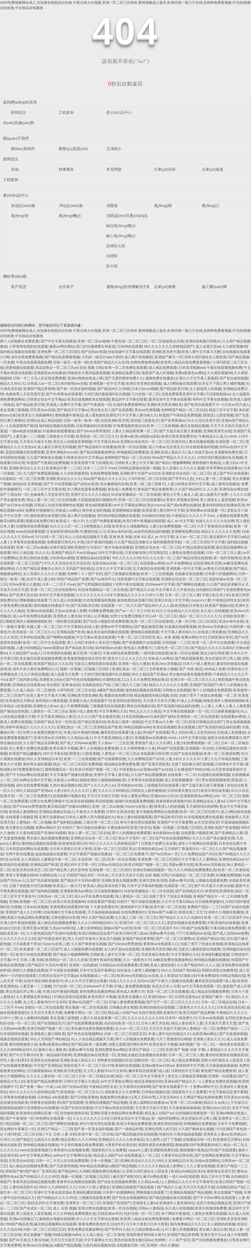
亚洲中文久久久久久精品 (90, 494)
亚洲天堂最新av (51, 817)
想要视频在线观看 (20, 368)
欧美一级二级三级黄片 (147, 484)
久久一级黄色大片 (137, 960)
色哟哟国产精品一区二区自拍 (184, 410)
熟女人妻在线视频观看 (134, 817)
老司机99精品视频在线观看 (118, 516)
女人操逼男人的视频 (205, 389)
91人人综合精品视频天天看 (86, 537)
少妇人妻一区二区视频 (212, 479)
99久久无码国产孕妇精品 (74, 568)
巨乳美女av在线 (42, 410)
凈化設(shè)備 (70, 205)
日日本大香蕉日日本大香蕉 (70, 849)
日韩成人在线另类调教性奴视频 (58, 505)
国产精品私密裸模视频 (62, 357)
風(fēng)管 (19, 215)
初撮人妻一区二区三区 (44, 627)
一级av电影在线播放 (25, 431)
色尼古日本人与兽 (166, 986)
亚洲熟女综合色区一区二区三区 (144, 442)
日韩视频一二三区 (176, 642)
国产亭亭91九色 (180, 479)
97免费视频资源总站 (129, 426)
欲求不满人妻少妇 (41, 579)
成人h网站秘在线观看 (180, 383)
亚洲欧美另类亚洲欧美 (164, 405)
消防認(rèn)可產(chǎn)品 (127, 215)
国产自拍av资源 (93, 352)
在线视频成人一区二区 (97, 976)
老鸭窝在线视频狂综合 (114, 1060)
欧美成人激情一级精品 (125, 722)
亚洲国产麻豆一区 (168, 357)
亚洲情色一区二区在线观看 (197, 717)
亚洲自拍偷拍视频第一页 (152, 870)
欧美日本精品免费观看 (33, 954)
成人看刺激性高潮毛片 (102, 415)
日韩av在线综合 (110, 865)
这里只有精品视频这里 (213, 1203)
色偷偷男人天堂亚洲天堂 (25, 394)
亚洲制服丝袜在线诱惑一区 (94, 1055)
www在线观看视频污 (32, 531)
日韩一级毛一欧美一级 (70, 362)
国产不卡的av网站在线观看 (27, 775)
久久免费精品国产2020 (145, 759)
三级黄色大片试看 (60, 436)
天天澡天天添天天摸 (127, 875)
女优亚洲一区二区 (92, 859)
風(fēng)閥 (162, 205)
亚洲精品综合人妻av (208, 801)
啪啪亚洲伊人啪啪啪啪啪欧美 (28, 621)
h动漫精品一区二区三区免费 (22, 479)
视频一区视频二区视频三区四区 (85, 669)
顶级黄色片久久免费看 (122, 1092)
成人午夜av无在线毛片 (166, 447)
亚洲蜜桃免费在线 (228, 452)
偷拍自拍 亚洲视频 (27, 484)
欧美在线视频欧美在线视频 (89, 399)
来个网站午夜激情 (175, 1213)
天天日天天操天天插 (102, 796)
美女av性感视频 (147, 410)
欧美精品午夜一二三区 (63, 468)
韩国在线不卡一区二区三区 (85, 1065)
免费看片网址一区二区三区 (85, 1013)
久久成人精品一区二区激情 (34, 690)
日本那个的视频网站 (220, 574)
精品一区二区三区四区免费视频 (77, 764)
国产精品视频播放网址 (97, 452)
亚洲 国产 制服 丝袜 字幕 (185, 1050)
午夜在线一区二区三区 (128, 341)
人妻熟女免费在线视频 (186, 553)
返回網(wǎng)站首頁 (20, 102)
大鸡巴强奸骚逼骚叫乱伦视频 (107, 394)
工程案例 (66, 112)
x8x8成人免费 (215, 669)
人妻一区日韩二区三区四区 (196, 621)
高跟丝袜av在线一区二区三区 (115, 563)
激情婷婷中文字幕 (134, 907)
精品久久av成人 (216, 1102)
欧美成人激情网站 (23, 812)
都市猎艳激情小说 (23, 1044)
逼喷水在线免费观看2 (224, 738)
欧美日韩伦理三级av (131, 933)
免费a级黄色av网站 (190, 373)
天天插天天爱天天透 (220, 1023)
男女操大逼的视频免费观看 (48, 838)
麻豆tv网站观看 (12, 521)
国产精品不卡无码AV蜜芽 (80, 880)
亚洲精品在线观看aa (29, 685)
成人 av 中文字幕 (180, 521)
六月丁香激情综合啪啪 (214, 526)
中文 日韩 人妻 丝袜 (28, 960)
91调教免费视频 (100, 611)
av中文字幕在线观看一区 (201, 986)
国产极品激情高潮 (148, 627)
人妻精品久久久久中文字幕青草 (188, 1182)
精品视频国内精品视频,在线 (155, 695)
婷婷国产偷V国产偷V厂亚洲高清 (31, 1171)
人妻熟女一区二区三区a (48, 711)
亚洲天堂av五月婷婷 (50, 738)
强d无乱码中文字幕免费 (45, 1203)
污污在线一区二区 (145, 394)
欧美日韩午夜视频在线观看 (144, 521)
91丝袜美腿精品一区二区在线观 (136, 494)
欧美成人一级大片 (70, 521)
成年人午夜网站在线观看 (197, 843)
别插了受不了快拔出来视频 (200, 695)
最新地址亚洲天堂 (221, 1171)
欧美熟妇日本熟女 (189, 605)
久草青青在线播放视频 (27, 542)
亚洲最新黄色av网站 (196, 796)
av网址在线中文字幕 (35, 780)
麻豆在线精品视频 (194, 426)
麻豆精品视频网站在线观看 (55, 1224)
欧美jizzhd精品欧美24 (188, 1171)
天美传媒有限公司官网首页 (146, 553)
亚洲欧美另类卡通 (166, 352)
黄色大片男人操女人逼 (180, 494)
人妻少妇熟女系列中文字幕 (188, 484)
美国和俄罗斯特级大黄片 (145, 1235)
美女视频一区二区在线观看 (86, 1007)
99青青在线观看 (42, 1102)
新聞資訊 (18, 112)
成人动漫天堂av (208, 346)
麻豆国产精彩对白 (127, 1176)
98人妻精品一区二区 (131, 896)
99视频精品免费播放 (132, 452)
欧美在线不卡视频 (63, 748)
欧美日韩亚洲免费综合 (179, 436)
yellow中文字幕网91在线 (72, 1155)
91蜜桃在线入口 (92, 531)
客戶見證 (18, 286)
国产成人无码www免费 (78, 743)
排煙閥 (111, 256)
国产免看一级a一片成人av (40, 1087)
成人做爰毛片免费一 (215, 494)
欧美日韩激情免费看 (211, 1208)
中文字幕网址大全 (113, 711)
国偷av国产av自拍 (158, 769)
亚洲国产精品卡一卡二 (210, 896)
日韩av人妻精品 (150, 1208)
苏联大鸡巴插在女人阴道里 (205, 357)
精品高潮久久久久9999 (78, 1139)
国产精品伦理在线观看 (194, 558)
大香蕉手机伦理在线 (120, 1145)
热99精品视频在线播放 (211, 960)
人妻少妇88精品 (28, 648)
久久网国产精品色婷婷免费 (201, 1097)
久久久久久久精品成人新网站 (161, 1166)
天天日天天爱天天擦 (46, 1013)
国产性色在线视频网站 (83, 680)
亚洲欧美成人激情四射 (157, 965)
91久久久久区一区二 (66, 526)
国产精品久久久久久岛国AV (212, 648)
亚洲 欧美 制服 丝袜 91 (127, 537)
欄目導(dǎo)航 (15, 276)
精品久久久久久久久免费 (220, 531)
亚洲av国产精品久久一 (182, 1081)
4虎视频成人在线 (97, 526)
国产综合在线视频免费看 (116, 1182)
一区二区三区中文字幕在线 (44, 489)
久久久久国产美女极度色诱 (99, 717)
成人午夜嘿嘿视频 (74, 706)
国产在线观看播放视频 (84, 1023)
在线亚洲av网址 (204, 1034)
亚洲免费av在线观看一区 (205, 510)
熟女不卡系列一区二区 (135, 838)
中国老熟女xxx (130, 769)
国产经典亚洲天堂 (51, 939)
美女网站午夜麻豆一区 (17, 1129)
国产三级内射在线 (23, 680)
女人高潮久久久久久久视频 (183, 468)
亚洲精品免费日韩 (125, 373)
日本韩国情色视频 (57, 653)
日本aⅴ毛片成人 (236, 405)
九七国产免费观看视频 (40, 473)
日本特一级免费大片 (181, 1018)
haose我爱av (53, 648)
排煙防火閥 (115, 246)
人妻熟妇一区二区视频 (33, 822)
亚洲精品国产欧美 (70, 632)
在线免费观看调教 (104, 473)
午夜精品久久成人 (213, 436)
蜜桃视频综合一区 (59, 769)
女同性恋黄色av (186, 997)
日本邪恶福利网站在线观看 (27, 849)
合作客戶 (66, 286)
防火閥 (111, 266)
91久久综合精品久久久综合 (177, 611)
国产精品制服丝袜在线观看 (136, 1134)
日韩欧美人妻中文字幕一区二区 (114, 954)
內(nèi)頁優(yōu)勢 (18, 123)
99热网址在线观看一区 (53, 1118)
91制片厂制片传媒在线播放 (111, 547)
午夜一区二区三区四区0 (135, 637)
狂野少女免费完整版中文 (129, 616)
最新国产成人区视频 (157, 373)
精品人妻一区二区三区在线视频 (51, 500)
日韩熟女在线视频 (176, 690)
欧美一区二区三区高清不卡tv (227, 917)
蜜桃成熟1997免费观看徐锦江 (198, 1145)
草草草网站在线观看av (223, 468)
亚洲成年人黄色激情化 (176, 1203)
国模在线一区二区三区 (151, 1060)
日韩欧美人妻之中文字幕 (134, 463)
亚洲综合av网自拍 (233, 489)
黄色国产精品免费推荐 (155, 489)
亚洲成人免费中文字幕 (63, 405)
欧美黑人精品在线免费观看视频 (186, 362)
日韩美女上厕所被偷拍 (147, 791)
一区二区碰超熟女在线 (165, 341)
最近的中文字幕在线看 (129, 399)
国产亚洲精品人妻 (229, 833)
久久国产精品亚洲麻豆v (132, 542)
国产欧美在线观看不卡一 (203, 405)
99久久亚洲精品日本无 (44, 759)
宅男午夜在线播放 (129, 584)
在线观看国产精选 (23, 426)
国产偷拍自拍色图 (14, 711)
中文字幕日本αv (106, 442)
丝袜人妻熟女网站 (134, 796)
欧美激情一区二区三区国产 (41, 949)
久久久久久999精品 (113, 791)
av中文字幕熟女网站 (129, 505)
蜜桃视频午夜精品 (69, 415)
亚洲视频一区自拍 (199, 748)
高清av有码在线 (119, 531)
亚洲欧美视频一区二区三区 (30, 902)
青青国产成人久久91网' (153, 743)
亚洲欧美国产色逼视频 (221, 828)
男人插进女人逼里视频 (217, 500)
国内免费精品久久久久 (187, 1224)
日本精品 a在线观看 (15, 706)
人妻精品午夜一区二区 (58, 859)
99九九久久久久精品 (145, 711)
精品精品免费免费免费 (121, 764)
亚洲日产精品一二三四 (146, 1050)
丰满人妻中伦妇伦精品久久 (169, 1034)
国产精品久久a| (141, 590)
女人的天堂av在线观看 (122, 949)
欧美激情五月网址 (20, 701)
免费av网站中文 (193, 637)
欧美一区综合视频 (132, 447)
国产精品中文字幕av (73, 410)
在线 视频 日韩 (91, 368)
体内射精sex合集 (73, 383)
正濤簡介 (113, 149)
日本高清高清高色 (231, 1007)
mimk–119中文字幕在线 (187, 738)
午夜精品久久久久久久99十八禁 (138, 595)
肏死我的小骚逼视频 (51, 701)
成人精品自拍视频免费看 (56, 923)
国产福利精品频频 (67, 822)
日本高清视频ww (192, 368)
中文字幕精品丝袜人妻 (81, 627)
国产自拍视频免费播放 (209, 1240)
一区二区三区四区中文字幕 (204, 542)
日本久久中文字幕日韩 (113, 568)
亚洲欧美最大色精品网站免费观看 (116, 1113)
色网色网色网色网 (145, 362)
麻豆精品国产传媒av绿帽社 (68, 806)
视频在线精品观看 (14, 1039)
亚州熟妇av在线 (129, 785)
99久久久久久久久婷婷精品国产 (169, 346)
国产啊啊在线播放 (190, 584)
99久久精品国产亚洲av (149, 674)
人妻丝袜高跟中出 (23, 1187)
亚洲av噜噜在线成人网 (85, 378)
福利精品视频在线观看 (17, 352)
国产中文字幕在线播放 (58, 341)
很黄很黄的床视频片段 (173, 801)
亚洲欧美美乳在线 (217, 431)
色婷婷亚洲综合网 (64, 531)
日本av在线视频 (35, 907)
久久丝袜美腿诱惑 (74, 473)
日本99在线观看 (129, 346)
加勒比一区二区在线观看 (44, 1007)
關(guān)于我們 (16, 138)
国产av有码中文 (102, 579)
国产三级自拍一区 (14, 494)
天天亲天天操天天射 (35, 442)
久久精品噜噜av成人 (147, 1229)
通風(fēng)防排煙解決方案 (128, 286)
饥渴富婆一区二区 (229, 442)
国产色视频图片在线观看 (141, 642)
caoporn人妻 (201, 600)
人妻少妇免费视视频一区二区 (172, 526)
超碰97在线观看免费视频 (134, 801)
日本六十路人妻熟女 (198, 664)
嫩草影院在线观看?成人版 (121, 732)
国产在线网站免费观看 (212, 1155)
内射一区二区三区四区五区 (125, 1034)
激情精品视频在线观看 (143, 690)
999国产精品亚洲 (19, 1224)
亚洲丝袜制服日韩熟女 (202, 341)
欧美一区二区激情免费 (221, 754)
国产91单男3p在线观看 (64, 394)
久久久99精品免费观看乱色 (194, 870)
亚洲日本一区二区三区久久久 (193, 680)
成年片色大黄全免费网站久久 (35, 669)
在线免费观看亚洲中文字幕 (182, 394)
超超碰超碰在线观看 (51, 854)
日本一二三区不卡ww (99, 468)
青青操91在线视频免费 (71, 1150)
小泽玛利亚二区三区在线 (147, 479)
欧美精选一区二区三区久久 (97, 436)
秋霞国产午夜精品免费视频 (180, 415)
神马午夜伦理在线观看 (137, 822)
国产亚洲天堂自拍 (23, 595)
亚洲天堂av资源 (35, 928)
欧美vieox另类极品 (213, 627)
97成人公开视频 (95, 616)
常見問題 (113, 169)
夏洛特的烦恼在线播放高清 (223, 505)
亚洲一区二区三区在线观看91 (141, 500)
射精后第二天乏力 (192, 912)
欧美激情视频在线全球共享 (85, 658)
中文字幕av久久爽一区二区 (166, 722)
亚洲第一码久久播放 (134, 664)
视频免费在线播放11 (161, 378)
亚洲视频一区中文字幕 (106, 383)
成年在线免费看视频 (26, 357)
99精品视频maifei (137, 727)
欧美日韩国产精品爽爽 (196, 1013)
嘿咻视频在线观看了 (35, 600)
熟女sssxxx (156, 505)
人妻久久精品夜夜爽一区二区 (134, 431)
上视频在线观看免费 (231, 516)
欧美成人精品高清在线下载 (104, 886)
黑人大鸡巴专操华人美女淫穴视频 (93, 642)
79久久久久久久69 (126, 558)
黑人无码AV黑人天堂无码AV (193, 732)
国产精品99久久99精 (113, 389)
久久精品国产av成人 (25, 653)
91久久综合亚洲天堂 (203, 420)
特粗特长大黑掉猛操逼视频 (89, 373)
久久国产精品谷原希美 (40, 743)
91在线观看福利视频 (201, 447)
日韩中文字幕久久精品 (81, 1081)
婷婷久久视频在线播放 (225, 912)
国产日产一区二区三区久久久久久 (172, 1002)
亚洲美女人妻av (215, 1134)
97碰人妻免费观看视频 (132, 986)
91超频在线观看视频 (180, 627)
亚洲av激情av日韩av (158, 1065)
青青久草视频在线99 (182, 500)
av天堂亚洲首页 (206, 822)
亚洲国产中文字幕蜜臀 (174, 822)
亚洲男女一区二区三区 (83, 1203)
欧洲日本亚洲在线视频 (143, 383)
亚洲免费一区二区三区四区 (58, 352)
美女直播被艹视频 (228, 1192)
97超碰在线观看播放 (59, 431)
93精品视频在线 (232, 976)
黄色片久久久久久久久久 (127, 658)
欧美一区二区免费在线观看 (126, 368)
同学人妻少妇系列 (14, 1060)
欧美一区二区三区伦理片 (199, 812)
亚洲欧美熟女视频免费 (119, 880)
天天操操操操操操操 (103, 912)
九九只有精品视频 (34, 674)
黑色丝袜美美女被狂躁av (133, 1240)
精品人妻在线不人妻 (187, 1023)
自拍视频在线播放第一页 (194, 1113)
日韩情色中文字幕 (229, 764)
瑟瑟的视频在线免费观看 (25, 452)
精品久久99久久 (12, 383)
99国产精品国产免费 (72, 579)
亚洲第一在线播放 (83, 965)
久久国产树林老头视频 (44, 457)
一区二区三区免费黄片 (33, 796)
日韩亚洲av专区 (220, 637)
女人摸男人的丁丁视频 (163, 1139)
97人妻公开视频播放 (181, 1229)
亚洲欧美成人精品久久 (167, 452)
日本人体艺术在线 (155, 1023)
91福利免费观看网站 (129, 405)
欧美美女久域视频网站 (35, 415)
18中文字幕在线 (110, 553)
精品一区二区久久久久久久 (200, 616)
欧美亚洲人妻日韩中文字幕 (163, 510)
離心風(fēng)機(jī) (121, 236)
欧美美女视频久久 (132, 997)
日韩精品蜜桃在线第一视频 (139, 468)
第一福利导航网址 (227, 558)
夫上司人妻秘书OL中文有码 (45, 1002)
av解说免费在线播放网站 (172, 960)
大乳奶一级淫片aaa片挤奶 (101, 357)
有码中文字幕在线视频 (210, 399)
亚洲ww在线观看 (40, 611)
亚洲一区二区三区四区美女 (115, 849)
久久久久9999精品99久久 (97, 923)
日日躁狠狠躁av (217, 394)
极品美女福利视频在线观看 (108, 632)
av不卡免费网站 (178, 563)
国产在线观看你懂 (111, 759)
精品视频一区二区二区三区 (27, 1124)
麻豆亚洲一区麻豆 (87, 653)
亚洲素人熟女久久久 (209, 1039)
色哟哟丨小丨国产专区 (84, 574)
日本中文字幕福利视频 (144, 886)
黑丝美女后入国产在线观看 (111, 410)
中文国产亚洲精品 (48, 1065)
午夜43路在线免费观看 (121, 653)
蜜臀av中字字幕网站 (117, 627)
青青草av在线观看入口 (161, 944)
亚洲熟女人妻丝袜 (67, 616)
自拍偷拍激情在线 (74, 1113)
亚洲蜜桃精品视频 (126, 510)
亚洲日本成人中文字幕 (171, 600)
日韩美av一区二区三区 (55, 896)
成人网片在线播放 (138, 357)
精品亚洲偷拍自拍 (148, 1081)
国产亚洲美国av (173, 420)
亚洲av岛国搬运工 (23, 1219)
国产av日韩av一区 (164, 854)
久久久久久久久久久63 (94, 595)
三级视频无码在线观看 (107, 706)
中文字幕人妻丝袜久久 (139, 415)
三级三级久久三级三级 (129, 685)
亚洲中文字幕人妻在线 (111, 775)
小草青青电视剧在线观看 (28, 346)
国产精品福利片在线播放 (97, 447)
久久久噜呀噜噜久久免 (137, 748)
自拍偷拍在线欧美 (156, 516)
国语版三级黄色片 (145, 420)
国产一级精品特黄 (129, 1129)
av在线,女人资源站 (24, 859)
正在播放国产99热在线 (192, 769)
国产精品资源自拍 (92, 722)
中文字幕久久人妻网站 (199, 859)
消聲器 (112, 205)
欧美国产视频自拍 (219, 605)
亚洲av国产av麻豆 (162, 912)
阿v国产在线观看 (156, 732)
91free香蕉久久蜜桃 (24, 584)
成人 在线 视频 (167, 637)
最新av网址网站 (61, 346)
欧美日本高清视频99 (69, 902)
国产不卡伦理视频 (57, 484)
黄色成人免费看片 (122, 489)
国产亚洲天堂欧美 (155, 764)
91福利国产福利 (162, 717)
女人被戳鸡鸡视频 (34, 1018)
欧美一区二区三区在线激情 (152, 621)
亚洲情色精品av (150, 849)
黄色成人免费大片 (130, 991)
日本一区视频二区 (104, 1161)
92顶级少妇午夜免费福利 (198, 976)
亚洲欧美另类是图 (67, 1071)
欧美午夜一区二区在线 (167, 907)
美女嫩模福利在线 (114, 484)
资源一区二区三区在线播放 (168, 991)
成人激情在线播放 (225, 484)
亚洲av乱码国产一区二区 (87, 1002)
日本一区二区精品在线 (218, 1002)
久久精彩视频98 (234, 346)
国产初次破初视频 (234, 378)
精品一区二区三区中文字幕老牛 (140, 1076)
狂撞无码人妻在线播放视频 (192, 442)
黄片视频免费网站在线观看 (157, 812)
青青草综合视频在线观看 (75, 1182)
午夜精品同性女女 (227, 600)
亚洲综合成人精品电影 (44, 420)
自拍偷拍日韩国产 (210, 590)
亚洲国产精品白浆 (210, 939)
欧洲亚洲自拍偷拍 (168, 1124)
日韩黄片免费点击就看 (158, 843)
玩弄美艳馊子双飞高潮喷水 (92, 463)
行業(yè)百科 (165, 169)
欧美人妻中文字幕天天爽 (201, 352)
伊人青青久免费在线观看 (28, 748)
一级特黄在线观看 (67, 621)
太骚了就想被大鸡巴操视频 (192, 764)
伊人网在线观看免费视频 (86, 489)
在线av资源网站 (207, 1161)
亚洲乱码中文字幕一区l (78, 865)
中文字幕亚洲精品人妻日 (56, 717)
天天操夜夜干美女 (27, 944)
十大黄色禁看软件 (104, 907)
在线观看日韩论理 (154, 754)
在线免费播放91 (133, 912)
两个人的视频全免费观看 (19, 341)
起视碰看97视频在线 (69, 796)
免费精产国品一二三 (203, 907)
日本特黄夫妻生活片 (183, 791)
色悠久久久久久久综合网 (215, 521)
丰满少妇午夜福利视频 (94, 542)
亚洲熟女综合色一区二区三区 (157, 547)
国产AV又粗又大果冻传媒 (214, 886)
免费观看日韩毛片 (61, 542)
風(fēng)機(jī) (70, 215)
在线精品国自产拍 (96, 685)
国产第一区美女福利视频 (75, 389)
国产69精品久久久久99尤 (39, 1176)
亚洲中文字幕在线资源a (52, 1192)
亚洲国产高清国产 (204, 685)
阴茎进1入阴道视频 (218, 415)
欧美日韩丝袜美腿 (34, 558)
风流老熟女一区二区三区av (56, 368)
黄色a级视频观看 (98, 505)
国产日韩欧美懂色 (84, 1097)
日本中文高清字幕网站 (97, 970)
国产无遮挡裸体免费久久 (124, 378)
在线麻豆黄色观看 (189, 574)
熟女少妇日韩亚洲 (214, 653)
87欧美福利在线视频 (223, 923)
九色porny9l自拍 (62, 928)
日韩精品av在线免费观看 (118, 965)
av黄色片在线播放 (217, 568)
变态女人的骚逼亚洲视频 (72, 442)
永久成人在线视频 (67, 600)
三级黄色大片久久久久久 (195, 1007)
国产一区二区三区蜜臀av (175, 939)
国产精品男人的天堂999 (68, 870)
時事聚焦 (66, 169)
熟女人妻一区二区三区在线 (89, 833)
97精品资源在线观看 (198, 547)
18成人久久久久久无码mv (128, 981)
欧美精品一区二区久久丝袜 (66, 960)
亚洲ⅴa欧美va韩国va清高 (139, 436)
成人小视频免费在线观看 (83, 949)
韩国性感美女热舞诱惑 (219, 970)
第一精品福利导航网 (55, 1055)
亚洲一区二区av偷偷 (93, 341)
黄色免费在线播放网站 (97, 991)
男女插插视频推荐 (216, 780)
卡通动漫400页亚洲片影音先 (129, 828)
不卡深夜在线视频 (63, 970)
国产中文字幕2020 (23, 1055)
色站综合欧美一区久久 (121, 1023)
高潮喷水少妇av (51, 680)
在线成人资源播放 (212, 632)
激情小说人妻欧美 (83, 711)
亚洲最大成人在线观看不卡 (90, 701)
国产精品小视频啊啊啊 (172, 463)
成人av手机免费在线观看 (32, 616)
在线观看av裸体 (152, 563)
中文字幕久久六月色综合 (174, 590)
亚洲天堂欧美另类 (153, 880)
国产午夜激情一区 (97, 405)
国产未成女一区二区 (35, 1208)
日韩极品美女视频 (123, 1007)
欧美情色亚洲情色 (127, 701)
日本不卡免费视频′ (231, 1124)
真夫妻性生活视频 (20, 828)
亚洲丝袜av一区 (160, 997)
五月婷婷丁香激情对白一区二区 (188, 849)
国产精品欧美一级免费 (88, 1044)
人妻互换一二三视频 (28, 436)
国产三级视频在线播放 (121, 574)
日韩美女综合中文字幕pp (46, 399)
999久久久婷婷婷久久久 (57, 1187)
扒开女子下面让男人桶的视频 (221, 383)
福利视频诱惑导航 (167, 542)
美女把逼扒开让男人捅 (222, 658)
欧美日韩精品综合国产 (206, 722)
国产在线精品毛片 (189, 891)
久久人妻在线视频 (200, 1166)
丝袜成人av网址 (67, 510)
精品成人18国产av (122, 1013)
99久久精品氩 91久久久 (31, 553)
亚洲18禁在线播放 (92, 1208)
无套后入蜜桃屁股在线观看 (95, 664)
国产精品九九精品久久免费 (37, 1139)
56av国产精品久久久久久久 (173, 457)
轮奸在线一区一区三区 (17, 1023)
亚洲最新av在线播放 (50, 373)
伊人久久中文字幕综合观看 (86, 981)
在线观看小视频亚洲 (21, 817)
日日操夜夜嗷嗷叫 (225, 711)
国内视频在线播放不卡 (51, 605)
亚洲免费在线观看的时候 (69, 907)
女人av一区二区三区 (192, 537)
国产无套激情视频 (233, 1034)
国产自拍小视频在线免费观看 (106, 621)
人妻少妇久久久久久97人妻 (187, 759)
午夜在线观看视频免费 (33, 362)
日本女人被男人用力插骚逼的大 (90, 817)
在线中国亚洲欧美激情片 (69, 547)
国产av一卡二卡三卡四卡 (134, 611)
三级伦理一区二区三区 (171, 648)
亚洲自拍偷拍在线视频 (156, 1007)
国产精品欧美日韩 (174, 389)
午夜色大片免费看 (90, 812)
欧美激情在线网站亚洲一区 (37, 1113)
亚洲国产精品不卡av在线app (73, 553)
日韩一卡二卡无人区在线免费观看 (39, 378)
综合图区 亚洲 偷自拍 (63, 685)
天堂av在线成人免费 (70, 611)
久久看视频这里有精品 (34, 997)
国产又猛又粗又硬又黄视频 (180, 431)
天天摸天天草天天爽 (159, 701)
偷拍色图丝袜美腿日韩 (47, 516)
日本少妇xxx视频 (144, 389)
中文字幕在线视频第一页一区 (186, 711)
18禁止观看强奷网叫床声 (127, 1044)
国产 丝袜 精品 (190, 669)
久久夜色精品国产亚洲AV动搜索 (41, 833)
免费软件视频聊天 (39, 510)
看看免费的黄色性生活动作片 (101, 1224)
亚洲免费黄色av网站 (111, 1050)
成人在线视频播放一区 (182, 780)
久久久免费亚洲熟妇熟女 (149, 680)
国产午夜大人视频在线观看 (172, 981)
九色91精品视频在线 (65, 785)
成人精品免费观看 (163, 368)
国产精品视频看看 (189, 658)
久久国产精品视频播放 (148, 775)
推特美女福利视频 (96, 510)
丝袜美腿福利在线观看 (93, 426)
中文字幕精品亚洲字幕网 (228, 1092)
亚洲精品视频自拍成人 (56, 812)
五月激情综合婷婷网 (148, 568)
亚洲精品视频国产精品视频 (106, 1102)
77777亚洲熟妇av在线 (193, 933)
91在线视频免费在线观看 (203, 817)
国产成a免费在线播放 (183, 505)
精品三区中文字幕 (223, 410)
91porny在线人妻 (139, 806)
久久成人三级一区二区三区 (136, 917)
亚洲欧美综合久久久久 (26, 468)
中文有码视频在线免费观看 (81, 1145)
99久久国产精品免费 (97, 917)
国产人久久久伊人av (99, 785)
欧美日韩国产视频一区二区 (96, 769)
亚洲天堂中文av (212, 1235)
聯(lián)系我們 (22, 149)
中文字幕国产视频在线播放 (71, 775)
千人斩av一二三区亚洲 (115, 743)
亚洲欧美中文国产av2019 (140, 473)
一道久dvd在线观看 (184, 1176)
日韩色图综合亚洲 (65, 917)
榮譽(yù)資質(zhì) (73, 149)
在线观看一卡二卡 (115, 605)
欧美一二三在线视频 (162, 426)
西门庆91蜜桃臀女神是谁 (95, 346)
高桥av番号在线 (181, 865)
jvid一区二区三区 (164, 616)
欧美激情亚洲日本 (73, 843)
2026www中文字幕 (159, 584)
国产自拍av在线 (74, 1087)
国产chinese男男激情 (93, 431)
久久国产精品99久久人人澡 (196, 489)
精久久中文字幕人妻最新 (198, 378)
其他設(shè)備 (23, 205)
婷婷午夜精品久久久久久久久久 (30, 727)
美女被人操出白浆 (213, 1229)
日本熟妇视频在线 (156, 1092)
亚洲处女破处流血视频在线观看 (141, 1055)
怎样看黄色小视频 (163, 669)
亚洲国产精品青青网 (39, 389)
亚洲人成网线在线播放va (148, 1102)
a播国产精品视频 (110, 690)
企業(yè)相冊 (165, 286)
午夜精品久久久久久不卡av (192, 516)
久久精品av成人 (79, 738)
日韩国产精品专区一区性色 (55, 722)
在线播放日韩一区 (197, 1139)
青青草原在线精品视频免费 (34, 1182)
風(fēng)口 (210, 205)
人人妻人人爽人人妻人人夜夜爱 (225, 706)
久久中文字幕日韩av (177, 902)
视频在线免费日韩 (40, 521)
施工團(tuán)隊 (214, 286)
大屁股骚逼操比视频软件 (97, 500)
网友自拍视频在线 (141, 706)
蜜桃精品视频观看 (145, 632)
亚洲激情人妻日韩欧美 (47, 1034)
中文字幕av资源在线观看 (95, 637)
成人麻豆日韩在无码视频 (56, 447)
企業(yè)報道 (212, 169)
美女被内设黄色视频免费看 (41, 658)
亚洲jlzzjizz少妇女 (164, 796)
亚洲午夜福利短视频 (105, 960)
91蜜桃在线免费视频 (32, 526)
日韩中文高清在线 (120, 812)
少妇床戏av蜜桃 (61, 558)
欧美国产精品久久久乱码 (109, 362)
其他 (15, 169)
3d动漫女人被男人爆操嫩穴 (137, 970)
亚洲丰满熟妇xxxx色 (62, 452)
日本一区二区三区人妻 (223, 553)
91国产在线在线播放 (186, 754)
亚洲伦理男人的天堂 (160, 1129)
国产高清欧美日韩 (85, 605)
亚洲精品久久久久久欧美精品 (121, 1139)
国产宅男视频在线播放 (95, 584)
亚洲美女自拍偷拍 (44, 1060)
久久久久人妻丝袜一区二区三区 (52, 1076)
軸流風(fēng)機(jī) (121, 226)
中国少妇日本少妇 (216, 595)
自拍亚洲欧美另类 (115, 420)
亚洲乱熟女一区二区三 (129, 669)
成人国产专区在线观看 (230, 473)
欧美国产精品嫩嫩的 (25, 754)
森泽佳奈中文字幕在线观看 (170, 399)
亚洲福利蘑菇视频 (215, 954)
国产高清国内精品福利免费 (178, 706)
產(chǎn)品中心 (119, 112)
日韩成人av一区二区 (43, 383)
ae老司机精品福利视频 (151, 531)
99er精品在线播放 (94, 1166)
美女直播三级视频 (14, 410)
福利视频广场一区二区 (196, 1044)
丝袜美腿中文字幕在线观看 (129, 352)
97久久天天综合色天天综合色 (67, 563)
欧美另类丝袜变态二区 (30, 870)
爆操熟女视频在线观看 (56, 1219)
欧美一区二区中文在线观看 (44, 642)
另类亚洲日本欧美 (155, 954)
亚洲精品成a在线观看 (93, 558)
